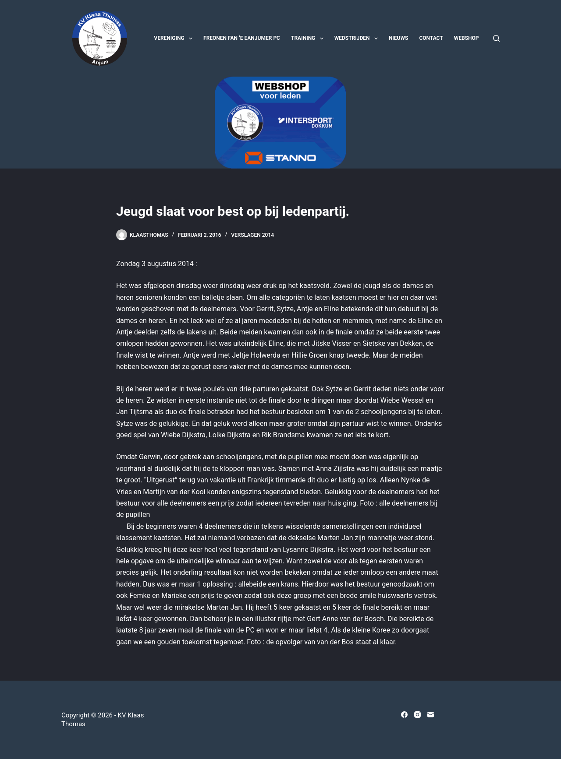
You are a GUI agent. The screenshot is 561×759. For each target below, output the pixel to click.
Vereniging (175, 38)
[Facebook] (404, 714)
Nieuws (398, 38)
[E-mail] (430, 714)
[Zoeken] (496, 38)
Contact (431, 38)
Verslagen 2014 (252, 235)
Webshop (466, 38)
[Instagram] (417, 714)
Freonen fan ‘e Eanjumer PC (241, 38)
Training (309, 38)
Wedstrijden (357, 38)
